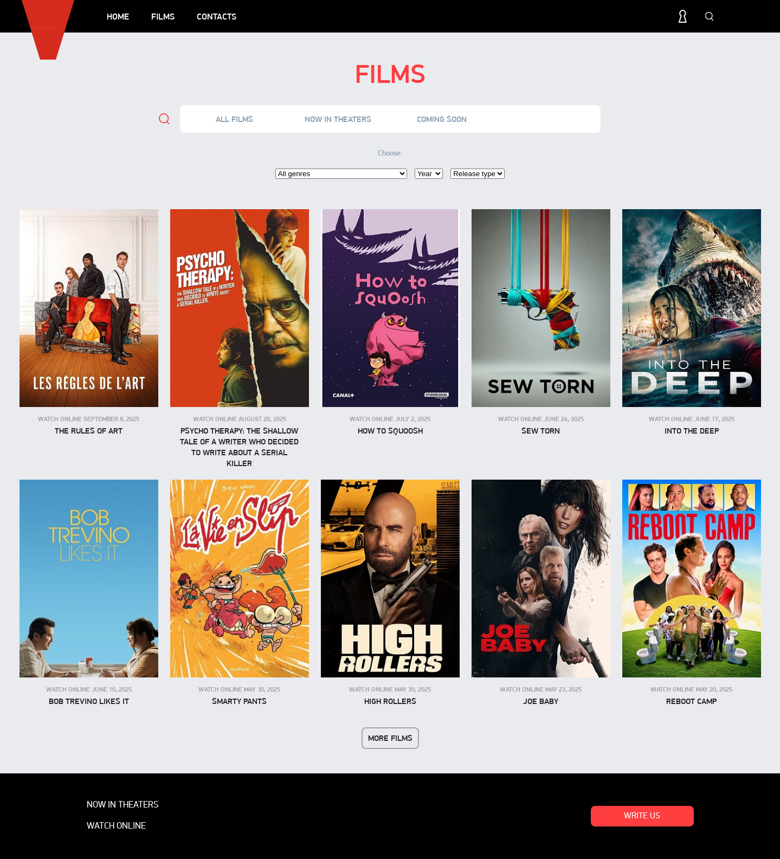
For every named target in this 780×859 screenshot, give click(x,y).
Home (118, 16)
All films (234, 119)
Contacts (216, 16)
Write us (642, 816)
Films (163, 16)
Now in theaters (338, 119)
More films (390, 738)
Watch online (545, 119)
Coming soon (442, 119)
